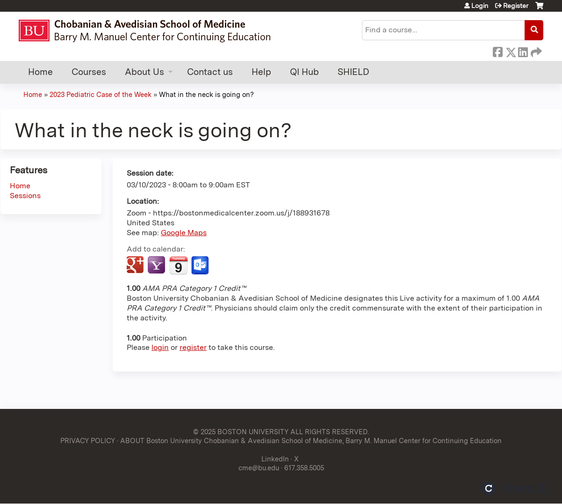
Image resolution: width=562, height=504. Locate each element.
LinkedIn (522, 50)
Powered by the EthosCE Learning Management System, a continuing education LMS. (515, 488)
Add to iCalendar (178, 265)
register (193, 347)
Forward (535, 50)
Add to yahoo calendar (157, 265)
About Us (144, 72)
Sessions (25, 195)
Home (40, 72)
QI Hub (304, 72)
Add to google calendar (136, 265)
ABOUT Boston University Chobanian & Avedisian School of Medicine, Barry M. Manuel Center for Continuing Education (311, 441)
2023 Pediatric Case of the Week (100, 94)
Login (479, 5)
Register (515, 5)
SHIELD (353, 72)
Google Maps (184, 232)
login (160, 347)
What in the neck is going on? (206, 94)
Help (261, 72)
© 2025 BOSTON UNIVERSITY (240, 432)
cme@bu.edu (258, 468)
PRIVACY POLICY (87, 441)
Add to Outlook (200, 265)
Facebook (497, 50)
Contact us (210, 72)
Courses (89, 72)
